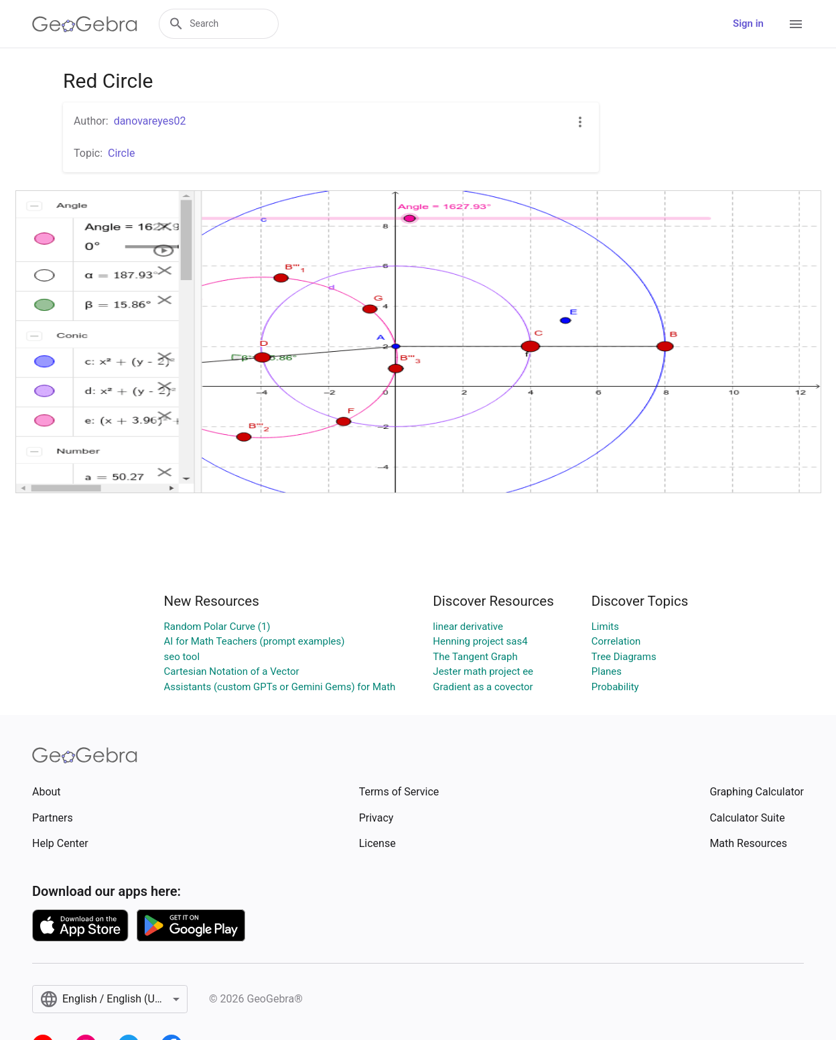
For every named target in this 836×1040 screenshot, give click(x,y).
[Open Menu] (796, 24)
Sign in (748, 23)
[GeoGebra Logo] (84, 24)
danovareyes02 (150, 121)
